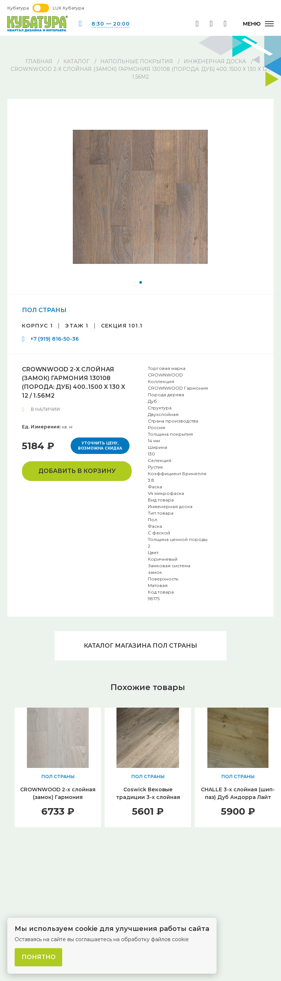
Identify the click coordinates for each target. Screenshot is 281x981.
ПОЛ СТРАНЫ (44, 310)
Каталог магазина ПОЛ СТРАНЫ (140, 645)
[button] (140, 282)
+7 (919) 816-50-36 (54, 339)
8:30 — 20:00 (110, 23)
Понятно (39, 957)
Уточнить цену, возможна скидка (100, 446)
